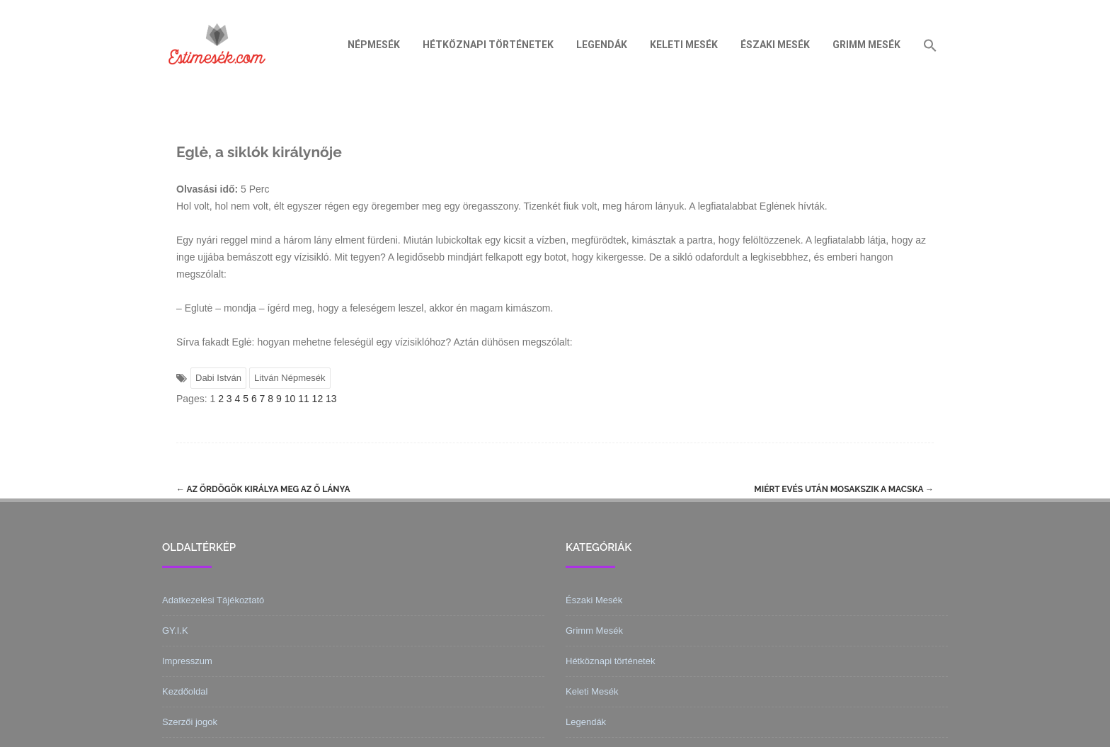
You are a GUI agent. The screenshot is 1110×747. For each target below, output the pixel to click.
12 (318, 398)
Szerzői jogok (189, 722)
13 (331, 398)
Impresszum (187, 661)
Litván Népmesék (289, 377)
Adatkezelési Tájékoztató (213, 600)
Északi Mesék (775, 44)
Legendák (601, 44)
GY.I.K (175, 630)
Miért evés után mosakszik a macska (844, 489)
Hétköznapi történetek (488, 44)
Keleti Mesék (684, 44)
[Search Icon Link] (930, 44)
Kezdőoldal (184, 691)
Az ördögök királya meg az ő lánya (263, 489)
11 (303, 398)
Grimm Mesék (866, 44)
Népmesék (374, 44)
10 (290, 398)
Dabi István (218, 377)
